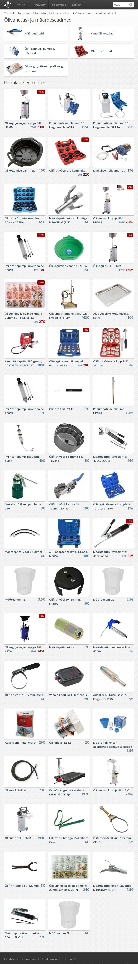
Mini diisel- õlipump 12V (109, 170)
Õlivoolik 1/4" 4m (16, 790)
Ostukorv (11, 959)
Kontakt (76, 4)
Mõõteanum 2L (103, 599)
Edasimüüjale (51, 959)
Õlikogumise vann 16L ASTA (68, 266)
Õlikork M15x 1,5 (60, 742)
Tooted (9, 13)
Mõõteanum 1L (15, 599)
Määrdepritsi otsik (61, 647)
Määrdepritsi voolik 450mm (23, 552)
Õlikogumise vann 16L (20, 170)
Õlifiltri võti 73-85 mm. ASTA (24, 695)
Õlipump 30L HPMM (18, 838)
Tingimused (59, 4)
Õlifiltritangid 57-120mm (22, 885)
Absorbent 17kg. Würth (20, 742)
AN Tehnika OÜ (21, 4)
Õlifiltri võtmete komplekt (67, 170)
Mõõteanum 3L (59, 933)
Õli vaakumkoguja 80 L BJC (111, 790)
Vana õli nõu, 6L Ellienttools (68, 695)
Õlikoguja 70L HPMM (107, 266)
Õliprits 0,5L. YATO (62, 409)
